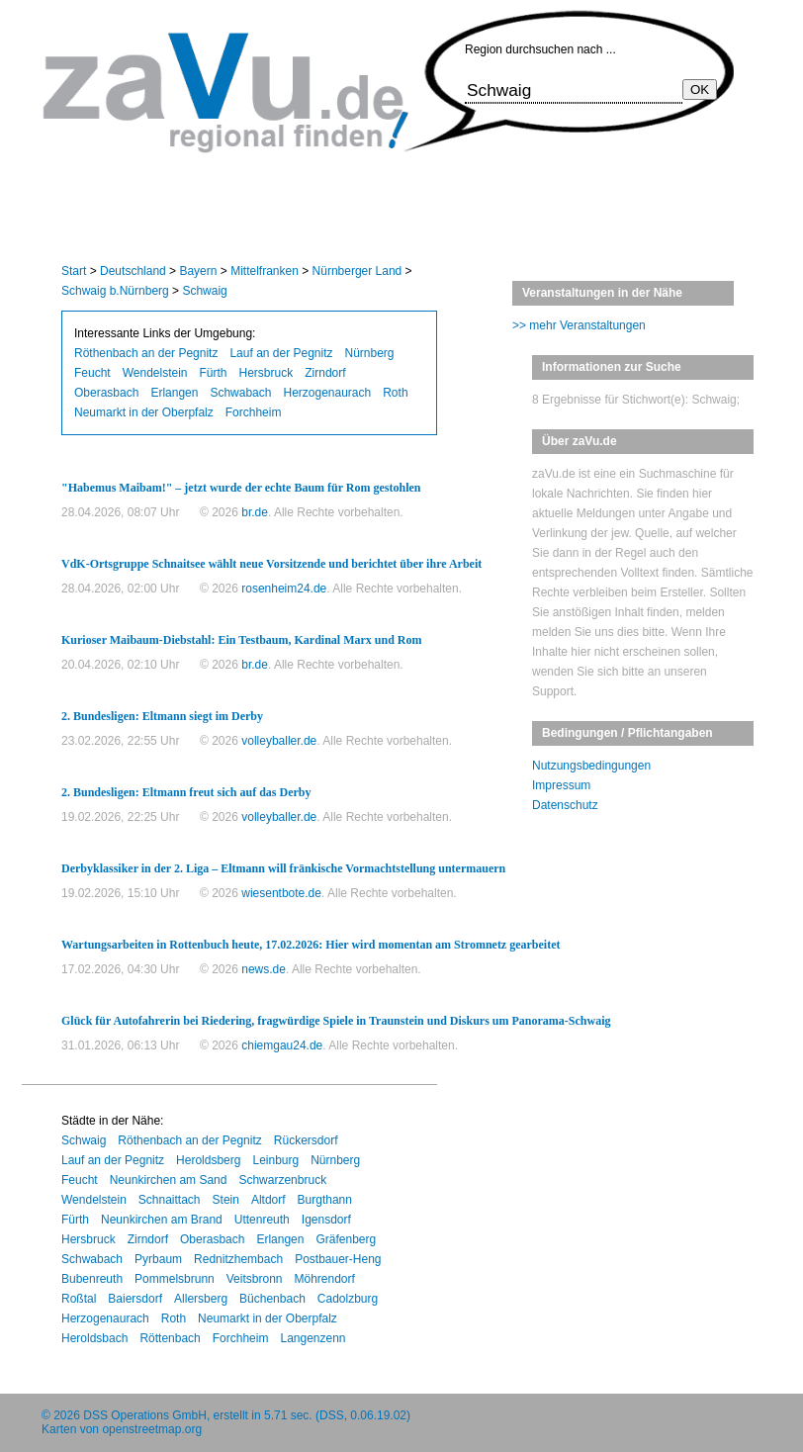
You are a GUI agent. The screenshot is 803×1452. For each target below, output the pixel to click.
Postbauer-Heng (338, 1259)
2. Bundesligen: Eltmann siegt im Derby (162, 716)
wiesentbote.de (281, 893)
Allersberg (200, 1299)
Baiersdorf (135, 1299)
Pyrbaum (158, 1259)
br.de (254, 512)
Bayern (198, 271)
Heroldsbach (94, 1338)
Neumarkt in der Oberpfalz (144, 412)
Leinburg (275, 1160)
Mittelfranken (264, 271)
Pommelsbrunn (174, 1279)
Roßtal (78, 1299)
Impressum (561, 785)
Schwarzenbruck (282, 1180)
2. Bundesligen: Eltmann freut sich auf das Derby (186, 792)
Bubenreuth (92, 1279)
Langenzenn (312, 1338)
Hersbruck (266, 373)
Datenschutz (565, 805)
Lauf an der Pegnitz (280, 353)
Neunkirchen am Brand (162, 1219)
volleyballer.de (278, 741)
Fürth (213, 373)
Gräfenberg (345, 1239)
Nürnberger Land (357, 271)
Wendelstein (155, 373)
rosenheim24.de (283, 588)
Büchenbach (272, 1299)
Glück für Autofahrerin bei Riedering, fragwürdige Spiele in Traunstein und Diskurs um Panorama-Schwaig (336, 1021)
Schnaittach (169, 1200)
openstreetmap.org (152, 1429)
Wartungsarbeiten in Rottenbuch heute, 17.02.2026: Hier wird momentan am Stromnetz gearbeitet (311, 945)
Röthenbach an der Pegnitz (146, 353)
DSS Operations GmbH (145, 1415)
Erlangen (174, 393)
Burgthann (325, 1200)
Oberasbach (106, 393)
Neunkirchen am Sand (168, 1180)
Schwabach (240, 393)
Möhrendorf (324, 1279)
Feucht (92, 373)
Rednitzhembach (238, 1259)
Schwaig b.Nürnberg (115, 291)
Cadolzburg (347, 1299)
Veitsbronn (254, 1279)
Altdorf (268, 1200)
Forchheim (253, 412)
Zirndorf (325, 373)
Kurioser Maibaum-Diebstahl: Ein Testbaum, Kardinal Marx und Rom (241, 640)
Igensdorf (326, 1219)
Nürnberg (370, 353)
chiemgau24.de (281, 1045)
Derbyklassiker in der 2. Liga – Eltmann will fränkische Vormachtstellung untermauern (283, 868)
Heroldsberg (208, 1160)
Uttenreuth (262, 1219)
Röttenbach (169, 1338)
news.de (263, 969)
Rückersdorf (306, 1140)
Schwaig (204, 291)
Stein (226, 1200)
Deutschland (133, 271)
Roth (395, 393)
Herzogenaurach (327, 393)
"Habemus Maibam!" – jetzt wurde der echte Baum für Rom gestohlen (241, 488)
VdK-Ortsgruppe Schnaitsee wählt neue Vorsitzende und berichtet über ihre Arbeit (271, 564)
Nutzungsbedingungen (591, 765)
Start (73, 271)
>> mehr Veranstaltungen (579, 325)
